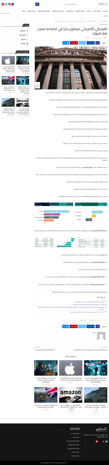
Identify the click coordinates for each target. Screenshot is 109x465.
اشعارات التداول (97, 11)
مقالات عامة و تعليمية (58, 11)
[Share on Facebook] (91, 43)
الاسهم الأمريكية (92, 320)
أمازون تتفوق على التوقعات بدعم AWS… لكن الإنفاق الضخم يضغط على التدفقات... (71, 407)
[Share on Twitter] (82, 43)
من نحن (105, 16)
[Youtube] (3, 4)
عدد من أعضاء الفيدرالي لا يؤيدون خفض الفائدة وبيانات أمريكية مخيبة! (87, 312)
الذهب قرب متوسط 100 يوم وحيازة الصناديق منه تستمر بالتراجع (88, 304)
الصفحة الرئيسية (103, 21)
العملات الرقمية (31, 11)
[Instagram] (9, 4)
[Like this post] (97, 43)
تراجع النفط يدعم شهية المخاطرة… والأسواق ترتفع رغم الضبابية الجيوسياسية (46, 380)
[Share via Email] (66, 43)
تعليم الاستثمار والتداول (44, 11)
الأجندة (88, 11)
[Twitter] (6, 4)
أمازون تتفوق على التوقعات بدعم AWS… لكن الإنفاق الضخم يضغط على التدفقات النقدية (23, 111)
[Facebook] (12, 4)
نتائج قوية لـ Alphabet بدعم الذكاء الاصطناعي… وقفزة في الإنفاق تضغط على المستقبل (8, 111)
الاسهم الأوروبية (83, 320)
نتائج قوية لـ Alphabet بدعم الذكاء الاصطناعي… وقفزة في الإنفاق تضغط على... (96, 407)
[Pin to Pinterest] (74, 43)
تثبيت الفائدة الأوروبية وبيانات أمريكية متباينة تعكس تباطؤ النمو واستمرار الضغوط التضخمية (95, 380)
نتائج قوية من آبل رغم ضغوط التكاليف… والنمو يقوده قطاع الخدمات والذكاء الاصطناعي (8, 69)
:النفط (99, 320)
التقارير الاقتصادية (80, 11)
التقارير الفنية (69, 11)
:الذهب (104, 320)
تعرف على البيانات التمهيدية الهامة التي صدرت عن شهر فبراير (89, 302)
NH (104, 38)
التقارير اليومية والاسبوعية (72, 441)
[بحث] (56, 4)
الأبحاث (23, 11)
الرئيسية (105, 11)
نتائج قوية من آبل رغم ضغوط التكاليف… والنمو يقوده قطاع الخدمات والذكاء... (70, 379)
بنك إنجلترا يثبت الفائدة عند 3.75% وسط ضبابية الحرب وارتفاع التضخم (46, 406)
